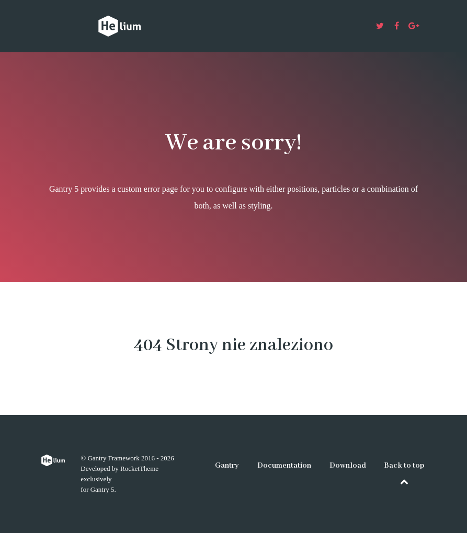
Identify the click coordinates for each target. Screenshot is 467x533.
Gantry (227, 465)
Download (347, 465)
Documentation (284, 465)
